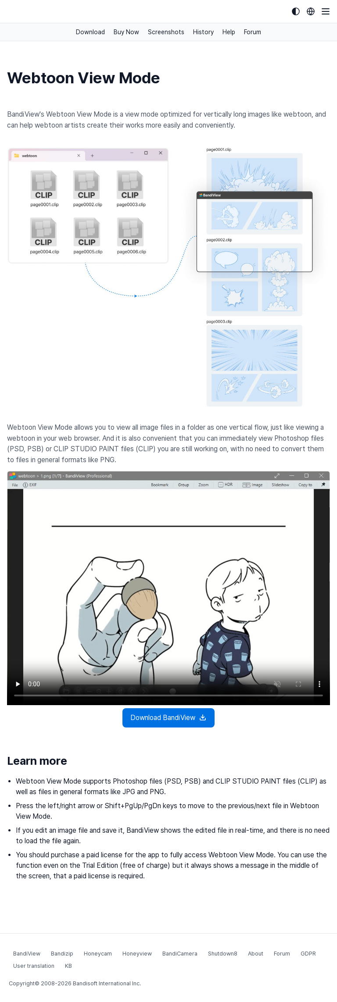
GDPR (308, 953)
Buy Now (126, 32)
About (255, 953)
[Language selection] (311, 11)
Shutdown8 (222, 953)
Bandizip (62, 953)
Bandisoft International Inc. (107, 983)
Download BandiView (168, 717)
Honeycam (98, 953)
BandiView (26, 953)
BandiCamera (179, 953)
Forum (252, 32)
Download (90, 32)
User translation (33, 966)
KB (68, 966)
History (203, 32)
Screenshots (166, 32)
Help (228, 32)
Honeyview (137, 953)
